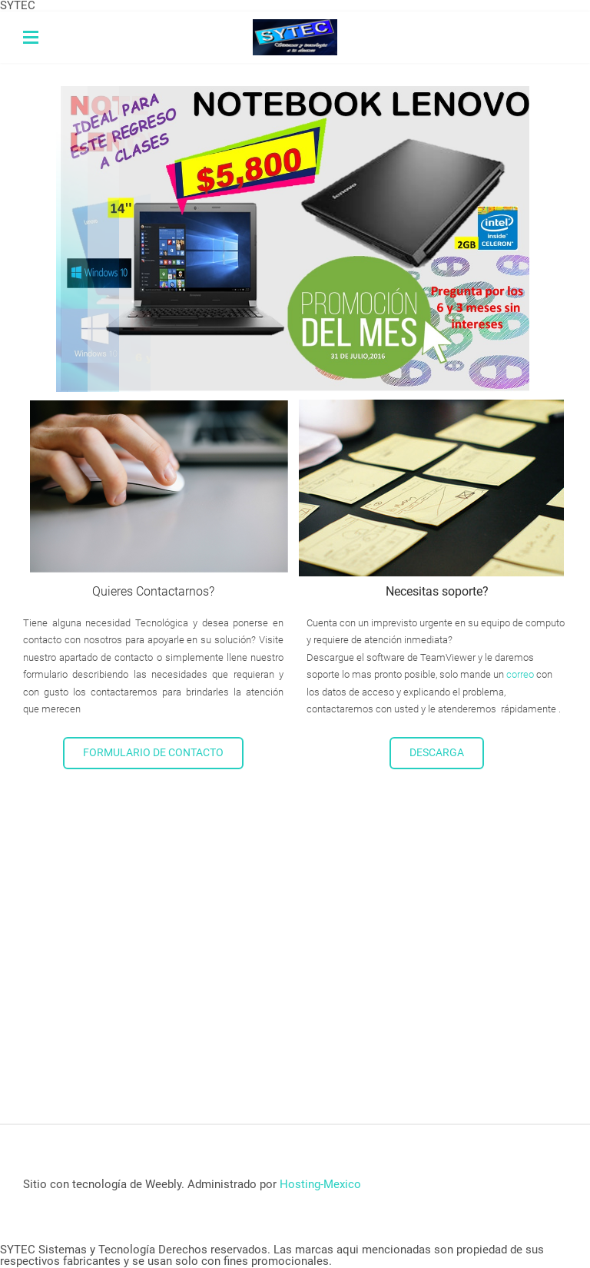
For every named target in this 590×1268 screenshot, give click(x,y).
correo (520, 674)
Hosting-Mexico (320, 1184)
